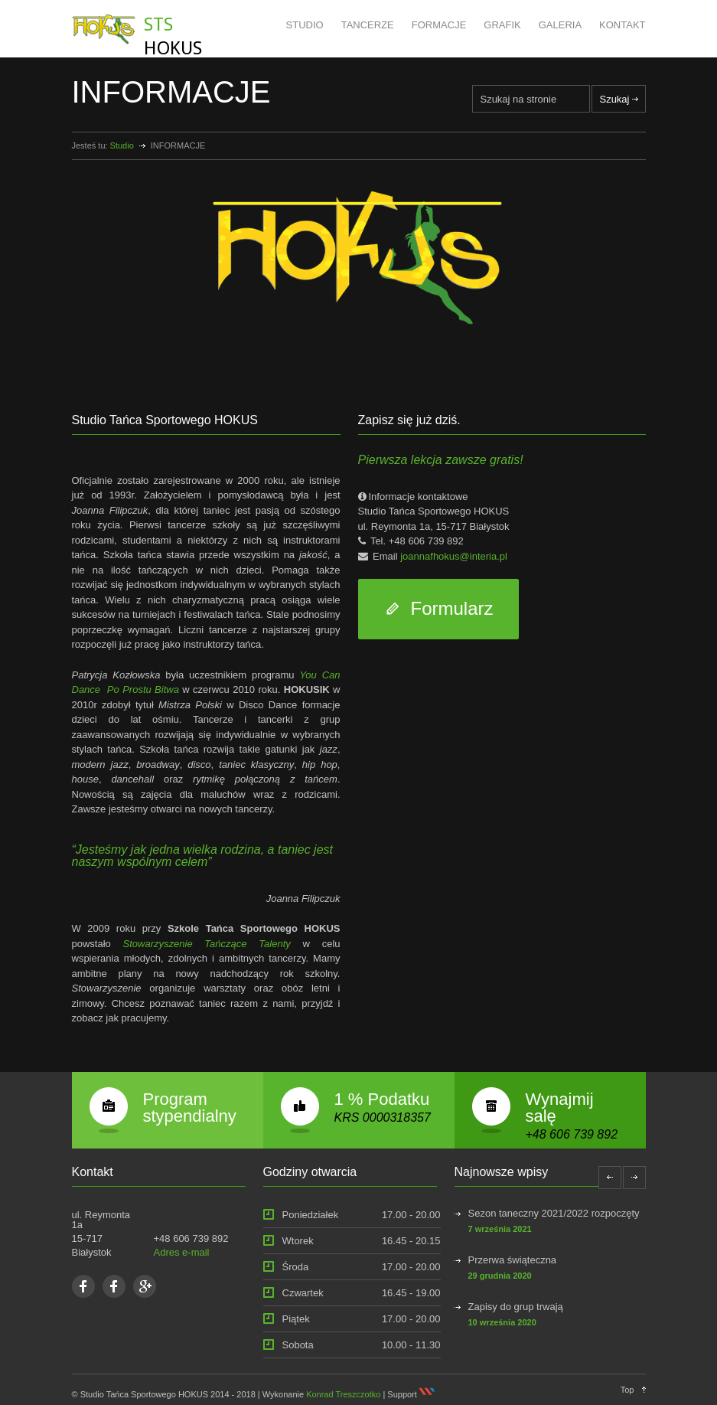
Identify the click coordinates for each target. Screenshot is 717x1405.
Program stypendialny (189, 1108)
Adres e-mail (182, 1252)
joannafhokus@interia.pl (453, 556)
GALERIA (560, 25)
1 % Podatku (382, 1099)
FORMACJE (439, 25)
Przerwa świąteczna (512, 1260)
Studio (122, 145)
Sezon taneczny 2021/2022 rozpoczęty (554, 1213)
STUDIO (305, 25)
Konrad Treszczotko (343, 1394)
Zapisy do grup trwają (515, 1306)
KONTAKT (622, 25)
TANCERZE (367, 25)
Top (627, 1389)
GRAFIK (502, 25)
